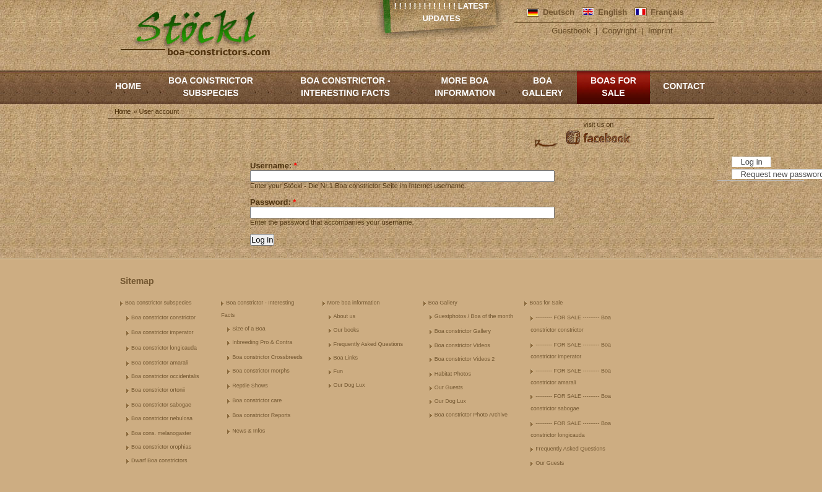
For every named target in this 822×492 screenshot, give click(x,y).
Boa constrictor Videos (462, 345)
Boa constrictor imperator (162, 332)
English (612, 12)
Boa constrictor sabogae (161, 405)
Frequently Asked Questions (369, 344)
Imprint (660, 30)
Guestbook (571, 30)
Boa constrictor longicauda (164, 348)
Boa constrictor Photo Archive (471, 415)
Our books (347, 330)
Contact (683, 86)
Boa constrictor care (257, 400)
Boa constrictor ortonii (158, 390)
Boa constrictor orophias (161, 447)
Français (667, 12)
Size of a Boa (249, 329)
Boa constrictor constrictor (163, 317)
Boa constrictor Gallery (463, 331)
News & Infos (248, 431)
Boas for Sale (613, 87)
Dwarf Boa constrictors (159, 460)
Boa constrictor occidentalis (165, 376)
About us (345, 316)
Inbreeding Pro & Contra (262, 342)
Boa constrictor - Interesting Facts (345, 87)
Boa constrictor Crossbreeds (267, 357)
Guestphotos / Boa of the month (474, 316)
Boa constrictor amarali (159, 363)
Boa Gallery (542, 87)
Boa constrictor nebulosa (162, 418)
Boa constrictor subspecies (210, 87)
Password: (273, 202)
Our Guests (449, 387)
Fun (339, 371)
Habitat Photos (453, 374)
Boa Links (346, 358)
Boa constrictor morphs (261, 371)
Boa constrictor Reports (261, 415)
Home (128, 86)
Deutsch (558, 12)
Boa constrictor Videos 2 (465, 359)
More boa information (465, 87)
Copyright (619, 30)
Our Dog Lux (349, 385)
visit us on (599, 124)
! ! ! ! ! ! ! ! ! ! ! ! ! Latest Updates (441, 12)
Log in (751, 161)
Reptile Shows (250, 385)
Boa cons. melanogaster (161, 433)
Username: (273, 165)
